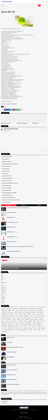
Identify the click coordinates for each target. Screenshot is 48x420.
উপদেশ (24, 284)
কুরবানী (37, 314)
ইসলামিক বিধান (34, 312)
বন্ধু (44, 321)
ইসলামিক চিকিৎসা (21, 312)
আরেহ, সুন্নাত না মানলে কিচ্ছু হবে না (22, 123)
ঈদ (14, 314)
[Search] (19, 5)
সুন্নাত (5, 9)
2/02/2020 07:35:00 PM (43, 128)
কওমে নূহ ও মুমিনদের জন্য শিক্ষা (6, 166)
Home (2, 9)
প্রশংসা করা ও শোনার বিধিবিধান (6, 188)
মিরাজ (21, 324)
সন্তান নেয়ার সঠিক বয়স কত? (6, 202)
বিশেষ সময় (23, 322)
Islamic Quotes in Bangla (23, 308)
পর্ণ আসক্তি (13, 321)
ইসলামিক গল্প (16, 312)
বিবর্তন (16, 322)
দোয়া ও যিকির (24, 292)
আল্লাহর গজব (32, 310)
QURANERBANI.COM (4, 401)
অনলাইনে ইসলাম (4, 310)
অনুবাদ (24, 276)
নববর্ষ (22, 319)
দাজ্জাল (36, 317)
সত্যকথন (24, 303)
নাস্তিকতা (24, 295)
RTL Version (30, 418)
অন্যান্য (21, 310)
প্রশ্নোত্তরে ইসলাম (24, 298)
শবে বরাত (39, 326)
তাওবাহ (14, 317)
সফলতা (21, 328)
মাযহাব (13, 324)
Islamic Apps (8, 308)
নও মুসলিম (14, 319)
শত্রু (35, 326)
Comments (39, 205)
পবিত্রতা (3, 321)
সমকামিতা (30, 328)
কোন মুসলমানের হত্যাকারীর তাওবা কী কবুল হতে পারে (10, 183)
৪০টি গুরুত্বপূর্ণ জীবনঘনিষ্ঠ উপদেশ (12, 379)
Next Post (44, 151)
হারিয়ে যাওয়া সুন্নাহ (4, 331)
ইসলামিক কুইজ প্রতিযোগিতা (11, 217)
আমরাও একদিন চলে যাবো (6, 168)
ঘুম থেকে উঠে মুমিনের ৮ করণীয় (6, 185)
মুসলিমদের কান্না (11, 326)
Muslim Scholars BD (32, 308)
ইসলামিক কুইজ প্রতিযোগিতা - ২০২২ (12, 236)
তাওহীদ (18, 317)
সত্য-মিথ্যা (13, 328)
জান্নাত (35, 315)
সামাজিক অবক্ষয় (43, 328)
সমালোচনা (35, 328)
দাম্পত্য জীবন (40, 317)
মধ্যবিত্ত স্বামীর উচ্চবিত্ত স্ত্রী (10, 357)
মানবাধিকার (9, 324)
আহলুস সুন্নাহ (40, 310)
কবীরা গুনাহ (25, 314)
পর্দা (17, 321)
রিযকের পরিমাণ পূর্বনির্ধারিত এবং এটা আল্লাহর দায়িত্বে (10, 163)
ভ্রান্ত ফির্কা (24, 300)
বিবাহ (19, 322)
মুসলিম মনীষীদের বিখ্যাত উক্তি (11, 227)
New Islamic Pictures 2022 (7, 180)
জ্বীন (11, 317)
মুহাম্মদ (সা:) (15, 326)
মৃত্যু (19, 326)
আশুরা (36, 310)
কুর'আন (33, 314)
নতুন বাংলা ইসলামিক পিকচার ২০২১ (12, 241)
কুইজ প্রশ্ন (29, 314)
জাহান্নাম (38, 315)
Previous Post (4, 151)
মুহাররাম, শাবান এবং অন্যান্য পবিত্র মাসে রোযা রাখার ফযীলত (11, 200)
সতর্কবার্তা (9, 328)
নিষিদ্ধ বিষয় (24, 296)
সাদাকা (39, 328)
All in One (25, 418)
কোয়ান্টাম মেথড (4, 315)
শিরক (5, 328)
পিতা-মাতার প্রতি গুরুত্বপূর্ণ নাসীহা (7, 178)
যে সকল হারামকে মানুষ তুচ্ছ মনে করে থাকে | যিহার (9, 192)
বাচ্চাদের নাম (3, 322)
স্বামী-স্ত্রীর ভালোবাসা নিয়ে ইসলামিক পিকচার (8, 197)
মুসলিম (34, 324)
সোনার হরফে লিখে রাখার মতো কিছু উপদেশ (13, 384)
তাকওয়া (22, 317)
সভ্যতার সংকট (26, 328)
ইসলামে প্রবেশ (11, 314)
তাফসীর (29, 317)
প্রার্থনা (35, 321)
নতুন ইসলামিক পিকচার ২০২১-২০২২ (12, 232)
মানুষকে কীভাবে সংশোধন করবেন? (7, 161)
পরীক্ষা (10, 321)
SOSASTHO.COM (4, 403)
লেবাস (33, 326)
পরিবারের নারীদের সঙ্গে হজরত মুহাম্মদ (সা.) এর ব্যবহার (15, 347)
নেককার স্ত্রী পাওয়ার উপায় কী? (6, 175)
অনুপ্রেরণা (24, 274)
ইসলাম (12, 312)
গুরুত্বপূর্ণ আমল (24, 287)
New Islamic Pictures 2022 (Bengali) (10, 268)
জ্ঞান (2, 317)
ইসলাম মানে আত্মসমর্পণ (5, 159)
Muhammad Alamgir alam (11, 129)
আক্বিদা (24, 279)
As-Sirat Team (26, 416)
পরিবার (6, 321)
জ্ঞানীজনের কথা (24, 290)
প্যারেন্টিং (25, 321)
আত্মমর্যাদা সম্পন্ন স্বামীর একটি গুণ (12, 352)
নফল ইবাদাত (18, 319)
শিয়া (2, 328)
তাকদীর (25, 317)
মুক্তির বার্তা (24, 324)
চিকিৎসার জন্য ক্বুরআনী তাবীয (6, 190)
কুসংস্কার (41, 314)
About (21, 418)
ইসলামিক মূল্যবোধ (24, 282)
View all (45, 112)
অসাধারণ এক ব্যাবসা (5, 173)
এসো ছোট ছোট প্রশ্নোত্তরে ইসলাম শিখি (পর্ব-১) (14, 251)
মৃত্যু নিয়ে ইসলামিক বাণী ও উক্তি (11, 212)
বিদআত (12, 322)
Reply (5, 132)
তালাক (33, 317)
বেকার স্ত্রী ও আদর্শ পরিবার (6, 171)
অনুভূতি (24, 278)
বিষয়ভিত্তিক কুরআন (28, 322)
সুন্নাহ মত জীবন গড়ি (35, 123)
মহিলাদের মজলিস (4, 324)
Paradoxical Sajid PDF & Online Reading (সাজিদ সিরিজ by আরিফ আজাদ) (20, 246)
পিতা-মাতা (21, 321)
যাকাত (22, 326)
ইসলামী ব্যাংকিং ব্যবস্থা (4, 314)
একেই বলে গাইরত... (10, 342)
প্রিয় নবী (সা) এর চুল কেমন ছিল (6, 123)
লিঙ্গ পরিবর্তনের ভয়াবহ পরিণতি (6, 156)
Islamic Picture (14, 308)
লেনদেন (29, 326)
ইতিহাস (8, 312)
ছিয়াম (31, 315)
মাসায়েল (17, 324)
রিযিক (26, 326)
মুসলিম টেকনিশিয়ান (39, 324)
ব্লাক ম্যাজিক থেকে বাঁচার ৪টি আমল (7, 195)
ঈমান (17, 314)
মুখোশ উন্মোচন (30, 324)
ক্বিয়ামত (24, 285)
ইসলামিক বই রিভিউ (28, 312)
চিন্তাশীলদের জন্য (24, 289)
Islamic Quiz (24, 205)
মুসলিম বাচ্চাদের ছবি (4, 326)
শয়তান (43, 326)
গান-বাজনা (12, 315)
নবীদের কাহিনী (24, 293)
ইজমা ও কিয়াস (4, 312)
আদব (24, 281)
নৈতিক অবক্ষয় (41, 319)
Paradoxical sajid (39, 308)
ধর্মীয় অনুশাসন (9, 319)
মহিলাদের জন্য (24, 301)
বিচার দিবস (8, 322)
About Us (3, 308)
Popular (8, 205)
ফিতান (41, 321)
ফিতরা (38, 321)
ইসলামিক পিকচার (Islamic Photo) (12, 222)
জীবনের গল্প (42, 315)
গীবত (16, 315)
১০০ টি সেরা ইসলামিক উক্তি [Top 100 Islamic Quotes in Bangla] (18, 207)
